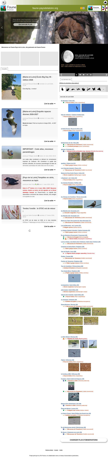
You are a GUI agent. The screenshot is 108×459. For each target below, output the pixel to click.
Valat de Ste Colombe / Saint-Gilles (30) (72, 295)
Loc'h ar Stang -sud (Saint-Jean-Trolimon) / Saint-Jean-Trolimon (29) (80, 241)
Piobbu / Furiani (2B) (67, 256)
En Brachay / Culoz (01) (68, 100)
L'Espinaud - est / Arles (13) (69, 178)
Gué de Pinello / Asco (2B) (68, 251)
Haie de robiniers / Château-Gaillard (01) (72, 114)
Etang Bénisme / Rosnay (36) (69, 304)
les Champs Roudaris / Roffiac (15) (71, 183)
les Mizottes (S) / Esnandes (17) (70, 211)
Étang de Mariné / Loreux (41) (69, 408)
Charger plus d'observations (84, 440)
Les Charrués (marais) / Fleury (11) (71, 168)
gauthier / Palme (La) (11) (68, 163)
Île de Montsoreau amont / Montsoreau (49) (73, 427)
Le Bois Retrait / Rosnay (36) (69, 337)
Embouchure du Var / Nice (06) (70, 142)
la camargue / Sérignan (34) (69, 299)
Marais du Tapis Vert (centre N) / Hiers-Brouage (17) (76, 220)
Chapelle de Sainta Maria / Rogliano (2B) (72, 246)
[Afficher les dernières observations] (69, 83)
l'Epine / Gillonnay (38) (67, 360)
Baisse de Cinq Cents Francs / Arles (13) (72, 173)
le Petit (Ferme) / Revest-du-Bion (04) (71, 128)
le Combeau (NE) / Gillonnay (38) (70, 374)
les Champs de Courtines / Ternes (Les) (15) (73, 197)
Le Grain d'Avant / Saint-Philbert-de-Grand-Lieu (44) (76, 413)
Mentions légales (49, 450)
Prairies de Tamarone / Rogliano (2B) (71, 261)
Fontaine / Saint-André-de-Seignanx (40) (72, 379)
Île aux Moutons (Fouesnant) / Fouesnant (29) (74, 235)
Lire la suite (49, 103)
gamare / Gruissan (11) (67, 149)
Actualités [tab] (4, 69)
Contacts (56, 450)
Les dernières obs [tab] (66, 79)
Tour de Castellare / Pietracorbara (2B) (72, 266)
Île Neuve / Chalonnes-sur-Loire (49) (71, 432)
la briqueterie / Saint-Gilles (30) (70, 285)
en (83, 8)
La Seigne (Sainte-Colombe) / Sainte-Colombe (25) (75, 230)
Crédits (61, 450)
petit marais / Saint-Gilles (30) (69, 290)
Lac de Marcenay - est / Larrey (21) (71, 225)
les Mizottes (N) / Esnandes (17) (70, 216)
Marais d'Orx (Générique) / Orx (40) (71, 403)
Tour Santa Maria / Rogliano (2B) (70, 271)
